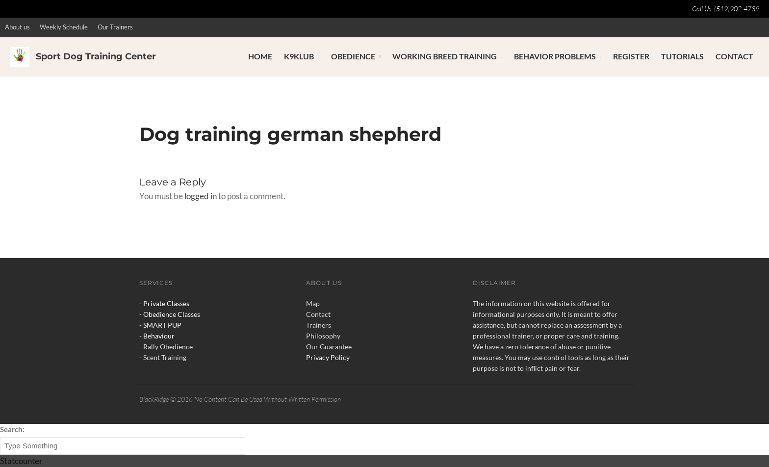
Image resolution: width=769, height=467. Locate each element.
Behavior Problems (555, 56)
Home (260, 56)
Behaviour (159, 336)
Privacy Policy (328, 357)
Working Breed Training (444, 56)
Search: (12, 429)
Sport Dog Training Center (96, 56)
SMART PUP (162, 325)
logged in (200, 196)
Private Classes (166, 303)
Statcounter (21, 461)
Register (631, 56)
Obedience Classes (171, 314)
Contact (734, 56)
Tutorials (682, 56)
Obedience (353, 56)
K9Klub (299, 56)
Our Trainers (115, 27)
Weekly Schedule (64, 27)
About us (17, 27)
